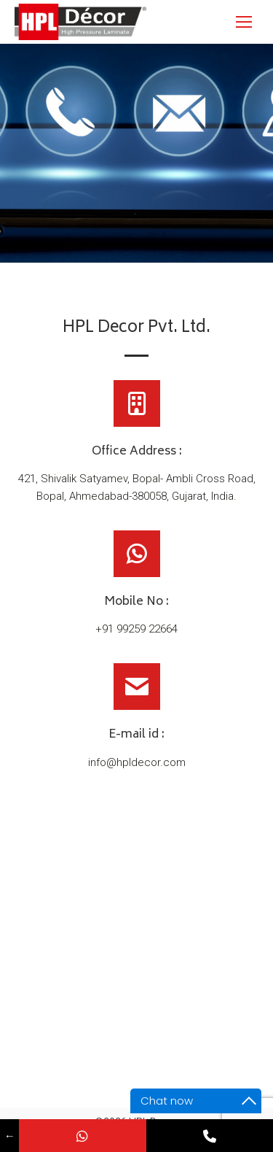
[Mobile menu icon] (243, 21)
